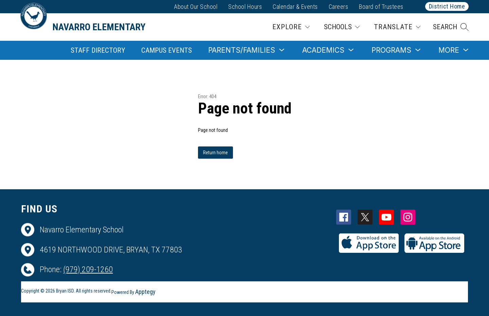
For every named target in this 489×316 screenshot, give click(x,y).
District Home (447, 6)
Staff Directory (98, 50)
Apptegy (145, 291)
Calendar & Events (295, 6)
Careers (338, 6)
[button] (451, 27)
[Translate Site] (397, 27)
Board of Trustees (381, 6)
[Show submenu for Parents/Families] (241, 50)
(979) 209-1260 (88, 269)
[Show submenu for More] (448, 50)
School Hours (245, 6)
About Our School (195, 6)
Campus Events (166, 50)
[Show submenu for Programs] (391, 50)
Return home (215, 152)
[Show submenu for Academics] (323, 50)
